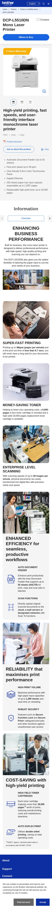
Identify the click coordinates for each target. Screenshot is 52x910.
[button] (5, 102)
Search (43, 3)
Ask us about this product (19, 149)
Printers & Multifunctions (29, 9)
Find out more (23, 902)
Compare (42, 19)
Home (5, 9)
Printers (14, 9)
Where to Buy (26, 37)
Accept (43, 902)
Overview (26, 218)
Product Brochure (14, 142)
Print (47, 149)
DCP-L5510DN (8, 12)
